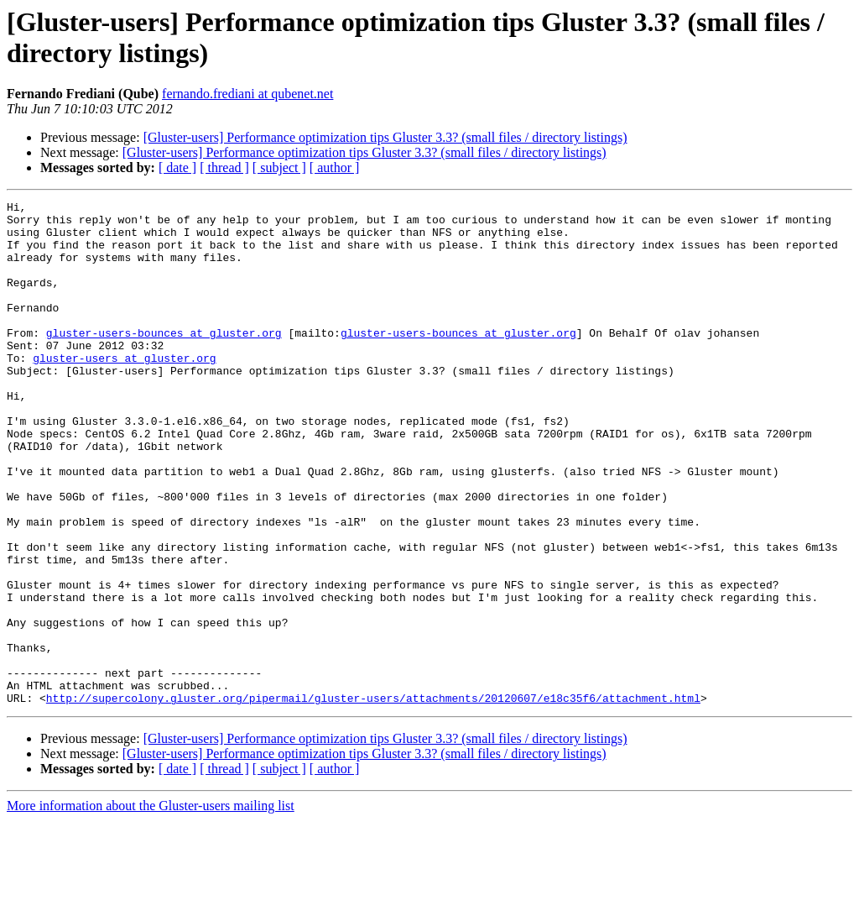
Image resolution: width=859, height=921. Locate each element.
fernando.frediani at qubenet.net (247, 93)
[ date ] (177, 167)
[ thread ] (224, 167)
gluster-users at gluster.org (124, 390)
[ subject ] (279, 167)
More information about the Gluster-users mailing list (150, 906)
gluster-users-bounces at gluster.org (164, 360)
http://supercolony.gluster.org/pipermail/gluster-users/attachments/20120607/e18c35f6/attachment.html (373, 798)
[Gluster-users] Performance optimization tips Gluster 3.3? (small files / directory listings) (385, 137)
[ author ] (335, 167)
